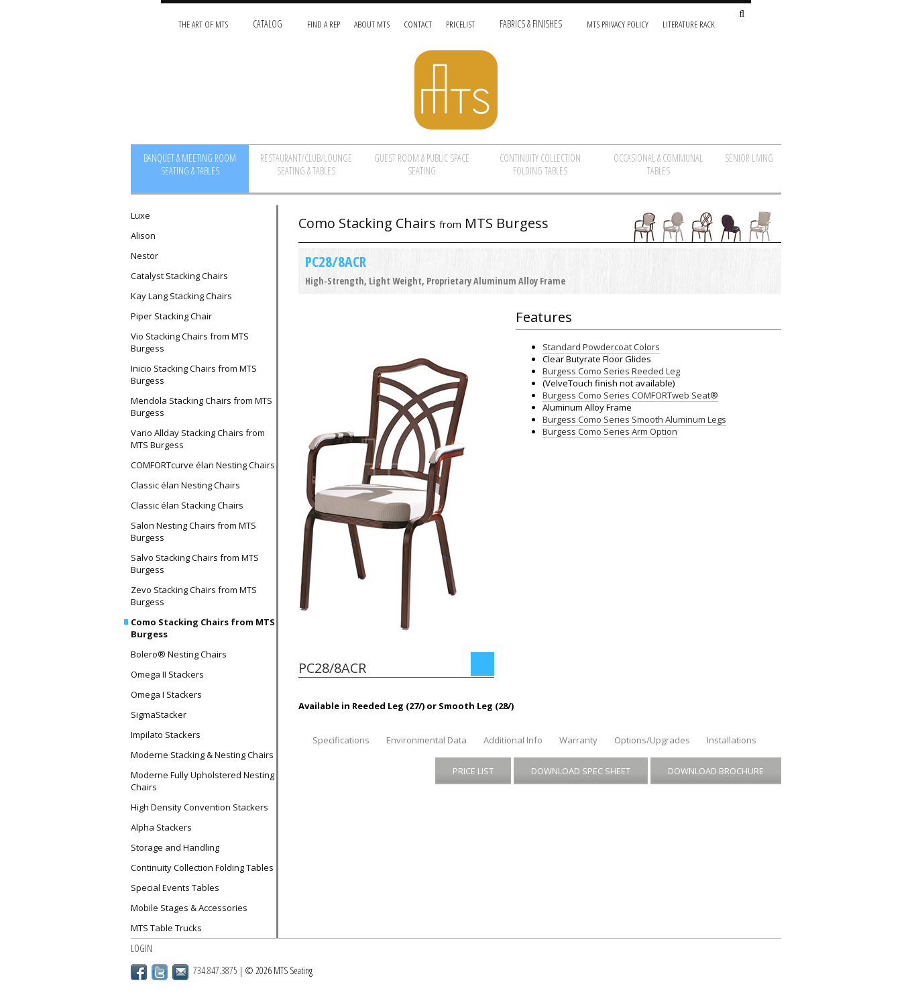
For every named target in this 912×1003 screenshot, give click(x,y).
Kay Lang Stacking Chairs (181, 296)
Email (180, 972)
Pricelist (460, 23)
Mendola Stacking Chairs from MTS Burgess (201, 406)
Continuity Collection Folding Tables (540, 164)
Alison (143, 235)
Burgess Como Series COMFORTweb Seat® (630, 395)
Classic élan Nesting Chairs (185, 485)
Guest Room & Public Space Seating (421, 164)
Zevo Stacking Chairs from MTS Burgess (194, 596)
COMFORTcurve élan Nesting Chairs (203, 465)
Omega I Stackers (166, 694)
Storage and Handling (175, 847)
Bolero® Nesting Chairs (179, 654)
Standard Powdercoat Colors (601, 347)
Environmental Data (426, 740)
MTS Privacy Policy (617, 23)
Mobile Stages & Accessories (189, 908)
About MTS (372, 23)
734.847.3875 (215, 970)
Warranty (578, 740)
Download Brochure (716, 771)
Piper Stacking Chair (171, 316)
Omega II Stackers (167, 674)
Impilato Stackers (166, 735)
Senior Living (749, 158)
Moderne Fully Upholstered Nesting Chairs (202, 781)
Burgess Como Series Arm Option (610, 431)
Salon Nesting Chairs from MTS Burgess (193, 531)
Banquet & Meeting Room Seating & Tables (190, 164)
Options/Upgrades (652, 740)
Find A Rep (323, 23)
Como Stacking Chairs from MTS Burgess (203, 628)
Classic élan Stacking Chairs (187, 505)
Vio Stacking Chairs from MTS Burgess (190, 342)
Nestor (144, 256)
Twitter (160, 972)
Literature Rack (689, 23)
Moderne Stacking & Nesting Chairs (202, 755)
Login (141, 948)
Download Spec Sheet (580, 771)
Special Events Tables (175, 888)
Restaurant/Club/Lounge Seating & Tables (306, 164)
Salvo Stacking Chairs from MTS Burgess (195, 563)
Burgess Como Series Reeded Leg (611, 371)
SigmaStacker (158, 714)
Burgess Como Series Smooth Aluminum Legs (634, 419)
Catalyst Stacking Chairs (179, 276)
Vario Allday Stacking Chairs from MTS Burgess (198, 439)
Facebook (139, 972)
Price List (473, 771)
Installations (731, 740)
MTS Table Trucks (166, 928)
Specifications (340, 740)
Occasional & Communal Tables (658, 164)
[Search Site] (741, 14)
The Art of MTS (203, 23)
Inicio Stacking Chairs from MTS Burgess (194, 374)
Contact (418, 23)
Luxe (140, 215)
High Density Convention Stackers (199, 807)
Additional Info (513, 740)
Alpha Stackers (161, 827)
